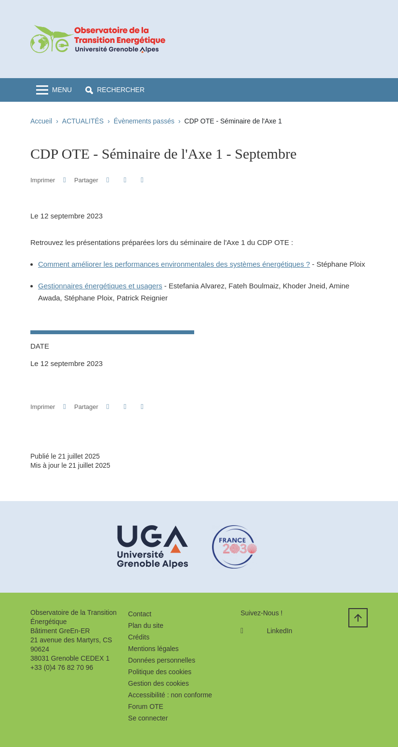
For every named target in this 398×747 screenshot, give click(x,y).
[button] (115, 90)
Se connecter (148, 718)
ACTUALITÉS (83, 121)
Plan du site (145, 625)
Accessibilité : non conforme (170, 695)
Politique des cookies (160, 672)
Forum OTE (145, 706)
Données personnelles (161, 660)
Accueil (41, 121)
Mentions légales (153, 648)
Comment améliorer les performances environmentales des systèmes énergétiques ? (174, 264)
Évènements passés (144, 121)
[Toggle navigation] (54, 90)
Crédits (138, 637)
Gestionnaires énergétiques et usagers (100, 286)
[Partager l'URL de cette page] (141, 180)
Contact (139, 614)
